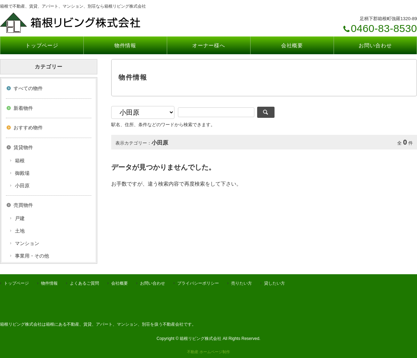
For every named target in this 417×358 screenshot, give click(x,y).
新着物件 (23, 108)
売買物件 (23, 205)
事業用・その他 (32, 256)
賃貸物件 (23, 147)
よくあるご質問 (84, 283)
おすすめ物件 (28, 127)
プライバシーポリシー (198, 283)
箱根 (20, 160)
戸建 (20, 218)
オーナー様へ (208, 45)
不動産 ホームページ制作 (208, 352)
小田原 (22, 185)
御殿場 (22, 173)
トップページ (41, 45)
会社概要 (292, 45)
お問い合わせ (375, 45)
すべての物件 (28, 88)
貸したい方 (274, 283)
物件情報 (125, 45)
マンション (27, 243)
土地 (20, 231)
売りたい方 (241, 283)
